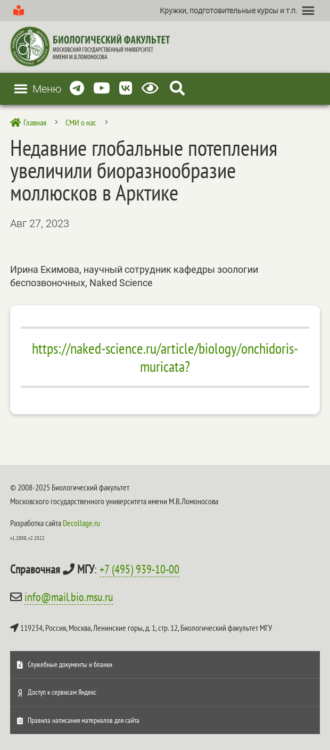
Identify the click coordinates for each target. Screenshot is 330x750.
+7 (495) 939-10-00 (139, 569)
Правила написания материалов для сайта (83, 720)
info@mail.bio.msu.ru (68, 596)
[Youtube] (101, 88)
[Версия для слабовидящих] (152, 88)
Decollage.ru (81, 523)
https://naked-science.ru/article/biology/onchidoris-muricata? (165, 357)
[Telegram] (77, 88)
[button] (228, 10)
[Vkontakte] (126, 88)
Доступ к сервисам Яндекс (62, 692)
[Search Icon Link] (177, 88)
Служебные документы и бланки (70, 664)
